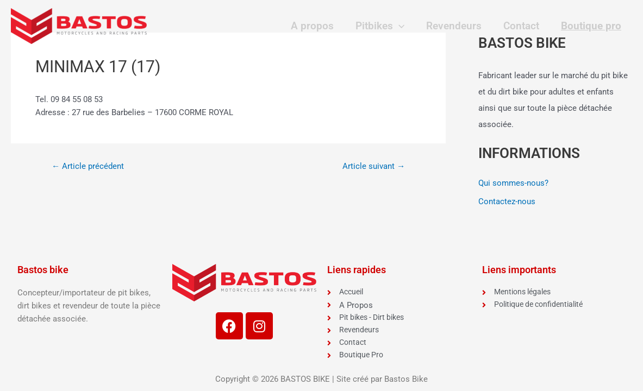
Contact (523, 26)
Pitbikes (383, 26)
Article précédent (89, 166)
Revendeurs (457, 26)
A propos (317, 26)
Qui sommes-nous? (513, 183)
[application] (402, 26)
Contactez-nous (506, 201)
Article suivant (371, 166)
